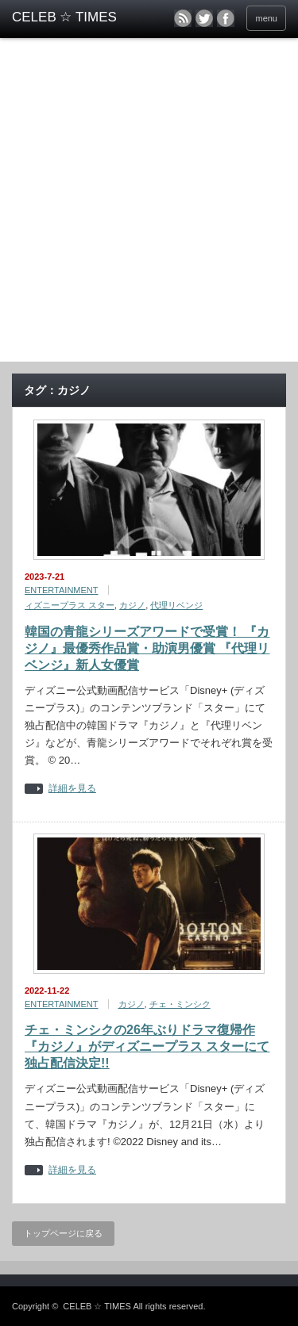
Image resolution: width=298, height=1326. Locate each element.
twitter (204, 18)
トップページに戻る (63, 1233)
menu (266, 18)
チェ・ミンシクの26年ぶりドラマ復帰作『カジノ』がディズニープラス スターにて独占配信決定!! (147, 1046)
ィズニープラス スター (69, 605)
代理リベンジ (176, 605)
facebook (225, 18)
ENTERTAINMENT (62, 590)
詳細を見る (72, 789)
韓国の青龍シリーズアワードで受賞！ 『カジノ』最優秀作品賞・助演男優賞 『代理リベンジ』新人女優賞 (147, 648)
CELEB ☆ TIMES (97, 1306)
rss (183, 18)
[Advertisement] (149, 205)
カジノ (132, 605)
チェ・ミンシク (180, 1004)
